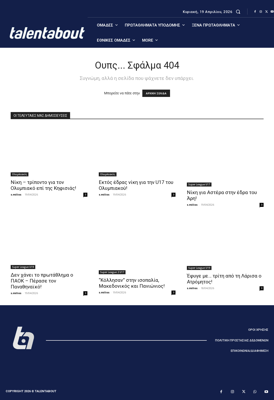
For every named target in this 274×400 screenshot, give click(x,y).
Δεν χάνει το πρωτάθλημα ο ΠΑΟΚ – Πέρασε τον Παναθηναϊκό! (42, 281)
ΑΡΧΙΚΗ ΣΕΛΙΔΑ (156, 93)
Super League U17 (199, 184)
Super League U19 (23, 267)
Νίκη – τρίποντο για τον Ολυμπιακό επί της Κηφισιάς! (43, 185)
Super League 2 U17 (112, 272)
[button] (238, 11)
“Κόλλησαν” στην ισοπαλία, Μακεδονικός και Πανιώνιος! (132, 283)
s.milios (16, 194)
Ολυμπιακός (19, 174)
